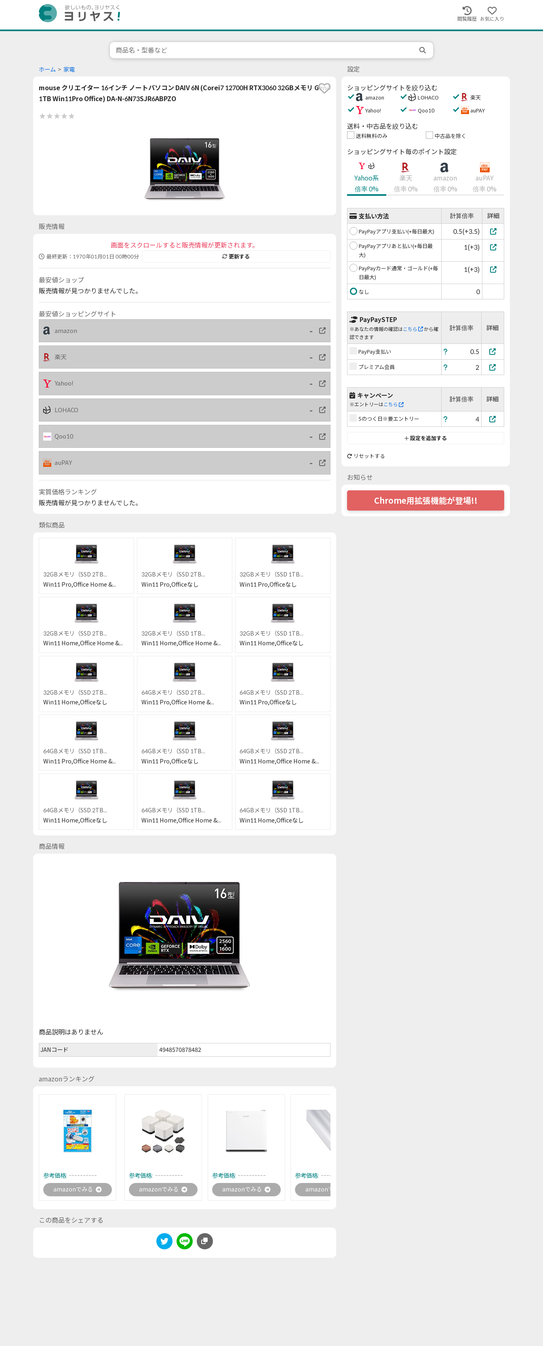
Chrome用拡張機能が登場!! (426, 500)
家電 (69, 69)
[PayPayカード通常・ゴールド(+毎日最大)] (493, 269)
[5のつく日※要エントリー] (493, 418)
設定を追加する (425, 438)
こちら (413, 329)
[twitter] (164, 1243)
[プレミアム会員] (493, 367)
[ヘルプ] (446, 351)
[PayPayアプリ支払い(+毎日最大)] (493, 231)
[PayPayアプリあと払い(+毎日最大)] (493, 247)
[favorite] (324, 88)
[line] (185, 1243)
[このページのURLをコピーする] (205, 1242)
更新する (236, 256)
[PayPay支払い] (493, 351)
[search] (423, 50)
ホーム (47, 69)
